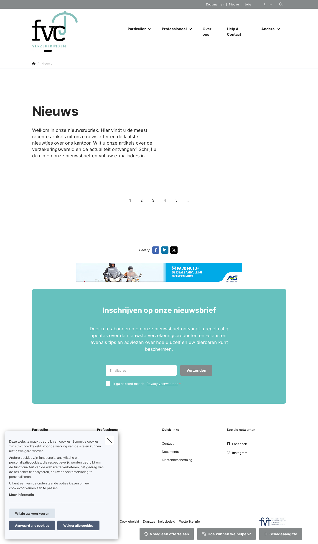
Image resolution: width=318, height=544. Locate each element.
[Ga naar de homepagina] (77, 31)
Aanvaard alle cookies (32, 525)
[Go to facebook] (156, 250)
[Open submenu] (150, 29)
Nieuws (234, 4)
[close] (109, 440)
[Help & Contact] (239, 31)
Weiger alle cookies (78, 525)
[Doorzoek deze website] (281, 4)
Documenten (215, 4)
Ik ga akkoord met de (147, 384)
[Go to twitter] (174, 250)
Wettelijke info (189, 521)
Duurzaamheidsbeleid (159, 521)
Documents (170, 452)
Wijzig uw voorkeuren (32, 513)
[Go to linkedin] (165, 250)
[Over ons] (210, 31)
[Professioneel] (172, 29)
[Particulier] (135, 29)
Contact (168, 443)
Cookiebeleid (129, 521)
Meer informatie (21, 494)
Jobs (247, 4)
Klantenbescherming (177, 460)
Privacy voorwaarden (162, 384)
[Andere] (266, 29)
